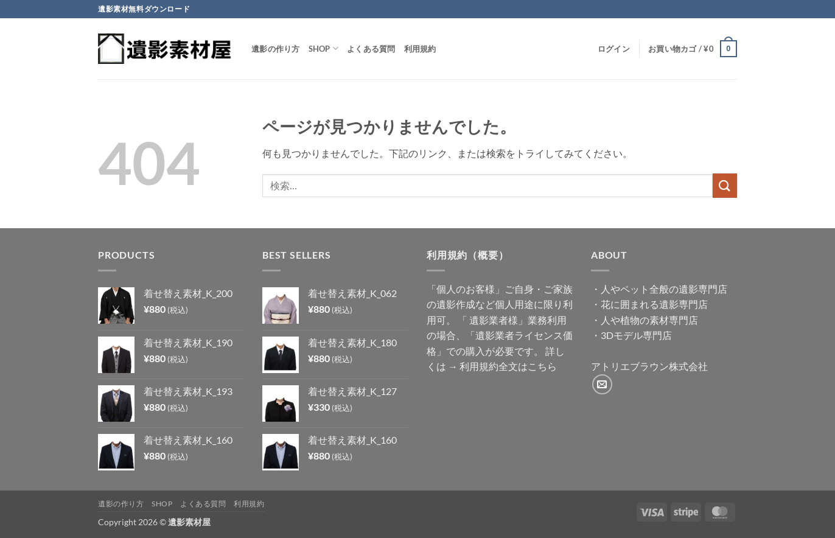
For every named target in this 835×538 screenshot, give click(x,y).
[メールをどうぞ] (602, 384)
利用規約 (420, 49)
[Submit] (725, 185)
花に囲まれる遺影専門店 (654, 304)
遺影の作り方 (275, 49)
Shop (323, 48)
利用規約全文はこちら (508, 366)
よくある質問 (371, 49)
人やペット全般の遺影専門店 (664, 289)
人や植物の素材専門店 (649, 320)
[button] (614, 49)
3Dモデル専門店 (636, 335)
